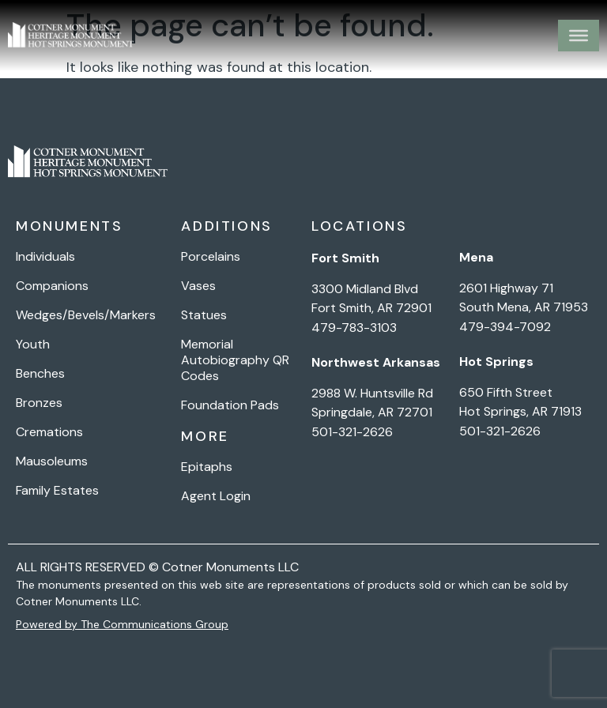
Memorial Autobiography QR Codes (235, 360)
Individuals (45, 257)
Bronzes (39, 403)
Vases (198, 286)
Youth (33, 344)
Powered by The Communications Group (122, 624)
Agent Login (216, 496)
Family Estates (57, 491)
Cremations (49, 432)
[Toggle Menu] (578, 35)
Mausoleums (52, 461)
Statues (204, 315)
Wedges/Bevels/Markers (86, 315)
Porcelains (210, 257)
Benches (40, 374)
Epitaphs (206, 467)
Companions (52, 286)
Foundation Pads (230, 405)
